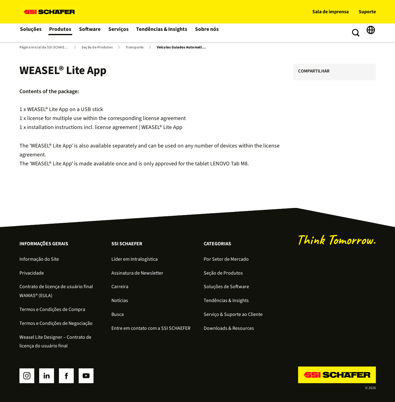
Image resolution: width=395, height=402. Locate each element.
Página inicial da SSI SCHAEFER (44, 47)
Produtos (61, 32)
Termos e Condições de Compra (52, 309)
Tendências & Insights (161, 32)
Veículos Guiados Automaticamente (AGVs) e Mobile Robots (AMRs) (183, 47)
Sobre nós (204, 32)
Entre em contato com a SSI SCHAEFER (150, 328)
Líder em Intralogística (134, 259)
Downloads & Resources (229, 328)
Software (90, 32)
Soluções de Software (226, 286)
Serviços (119, 32)
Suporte (367, 11)
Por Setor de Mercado (226, 259)
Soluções (31, 32)
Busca (117, 314)
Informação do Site (39, 259)
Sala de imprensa (330, 11)
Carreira (119, 286)
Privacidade (31, 273)
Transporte (134, 47)
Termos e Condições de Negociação (56, 323)
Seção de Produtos (97, 47)
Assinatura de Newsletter (137, 273)
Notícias (119, 300)
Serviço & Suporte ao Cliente (233, 314)
